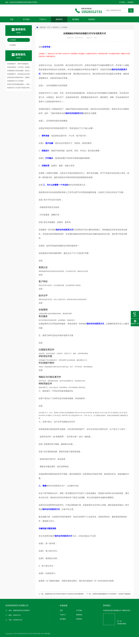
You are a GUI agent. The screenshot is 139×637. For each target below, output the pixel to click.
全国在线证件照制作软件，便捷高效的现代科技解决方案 (25, 77)
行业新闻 (12, 45)
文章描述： (42, 53)
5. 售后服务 (80, 53)
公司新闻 (12, 40)
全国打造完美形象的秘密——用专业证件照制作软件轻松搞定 (27, 84)
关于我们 (122, 2)
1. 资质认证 (50, 53)
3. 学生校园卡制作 (113, 53)
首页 (11, 19)
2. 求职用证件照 (101, 53)
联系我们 (131, 2)
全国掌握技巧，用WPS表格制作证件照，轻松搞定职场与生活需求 (29, 64)
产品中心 (42, 19)
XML (42, 633)
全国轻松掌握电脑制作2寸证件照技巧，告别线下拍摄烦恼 (111, 594)
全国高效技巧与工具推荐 (15, 81)
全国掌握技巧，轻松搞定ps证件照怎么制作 (21, 74)
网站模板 (47, 633)
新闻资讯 (59, 19)
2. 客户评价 (57, 53)
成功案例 (75, 19)
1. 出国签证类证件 (90, 53)
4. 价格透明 (73, 53)
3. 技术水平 (65, 53)
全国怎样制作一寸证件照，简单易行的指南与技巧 (23, 67)
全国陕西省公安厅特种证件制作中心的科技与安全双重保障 (64, 594)
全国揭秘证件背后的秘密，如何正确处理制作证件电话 (25, 70)
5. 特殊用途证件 (50, 56)
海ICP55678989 (35, 633)
